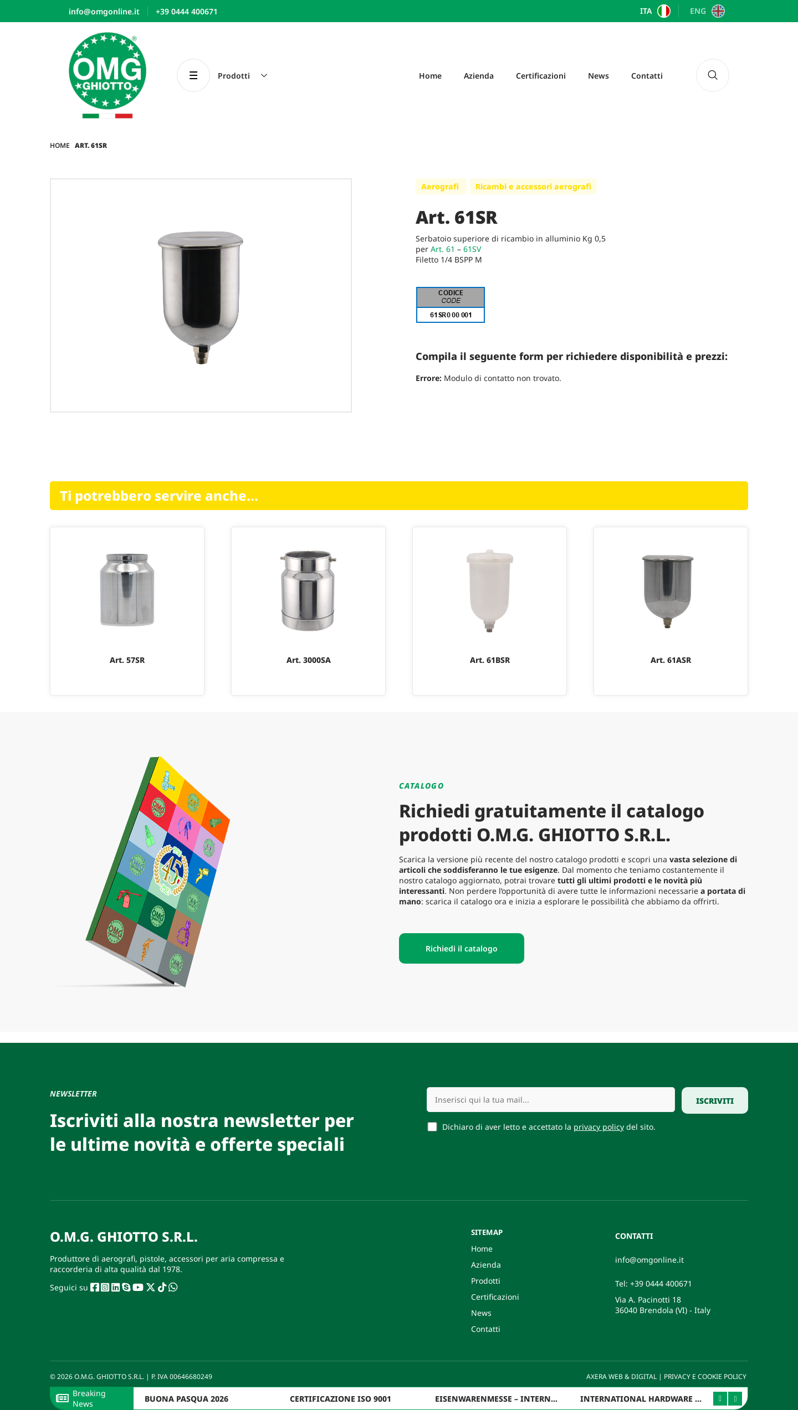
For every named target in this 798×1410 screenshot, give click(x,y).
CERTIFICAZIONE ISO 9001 (340, 1398)
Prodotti (485, 1280)
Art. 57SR (127, 660)
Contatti (647, 75)
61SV (472, 249)
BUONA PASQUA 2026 (186, 1398)
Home (430, 75)
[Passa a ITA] (654, 11)
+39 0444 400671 (661, 1283)
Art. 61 (443, 249)
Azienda (479, 75)
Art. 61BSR (490, 660)
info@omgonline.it (649, 1259)
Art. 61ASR (671, 660)
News (598, 75)
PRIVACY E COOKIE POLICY (706, 1376)
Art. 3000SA (309, 660)
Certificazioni (541, 75)
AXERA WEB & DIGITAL (621, 1376)
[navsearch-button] (712, 75)
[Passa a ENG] (706, 11)
